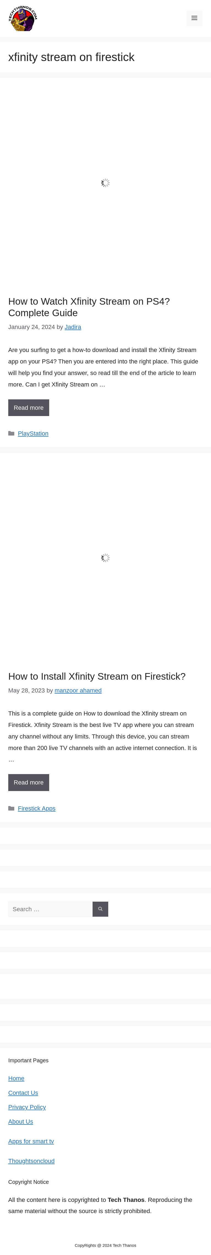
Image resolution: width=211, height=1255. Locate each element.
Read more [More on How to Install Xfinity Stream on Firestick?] (29, 782)
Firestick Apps (36, 808)
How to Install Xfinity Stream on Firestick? (97, 676)
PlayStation (33, 433)
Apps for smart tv (31, 1141)
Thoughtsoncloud (31, 1161)
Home (16, 1078)
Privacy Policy (27, 1107)
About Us (20, 1121)
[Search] (100, 909)
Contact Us (23, 1092)
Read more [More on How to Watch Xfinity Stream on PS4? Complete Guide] (29, 407)
